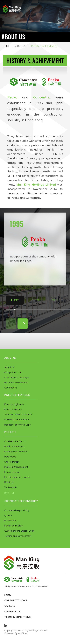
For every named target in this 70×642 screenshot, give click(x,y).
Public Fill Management (16, 466)
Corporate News (15, 600)
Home (6, 45)
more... (7, 493)
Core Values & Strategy (16, 377)
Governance (10, 387)
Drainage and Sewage (16, 451)
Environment (10, 520)
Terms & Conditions (17, 616)
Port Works (10, 456)
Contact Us (12, 611)
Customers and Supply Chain (19, 530)
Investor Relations (17, 394)
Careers (9, 605)
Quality (8, 515)
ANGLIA (22, 633)
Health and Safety (13, 525)
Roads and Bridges (14, 446)
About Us (20, 45)
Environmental (11, 471)
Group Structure (12, 372)
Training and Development (17, 535)
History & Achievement (44, 45)
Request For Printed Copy (17, 424)
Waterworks (11, 487)
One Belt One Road (14, 441)
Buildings (9, 482)
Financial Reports (13, 409)
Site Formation (11, 461)
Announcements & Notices (18, 414)
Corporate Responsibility (21, 500)
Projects (10, 431)
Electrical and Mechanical (17, 477)
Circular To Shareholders (16, 419)
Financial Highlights (14, 404)
